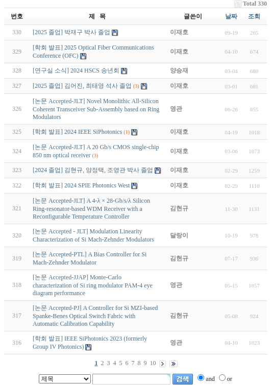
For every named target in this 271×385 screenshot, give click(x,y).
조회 (254, 16)
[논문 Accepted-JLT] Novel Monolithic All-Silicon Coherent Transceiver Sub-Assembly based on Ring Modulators (96, 109)
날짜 (231, 16)
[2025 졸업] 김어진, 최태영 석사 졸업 (82, 85)
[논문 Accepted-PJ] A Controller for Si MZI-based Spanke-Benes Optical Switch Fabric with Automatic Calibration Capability (95, 315)
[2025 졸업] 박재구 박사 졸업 (71, 32)
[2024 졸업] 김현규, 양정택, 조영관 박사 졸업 (93, 170)
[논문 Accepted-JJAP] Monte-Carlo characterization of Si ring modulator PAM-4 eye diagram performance (93, 285)
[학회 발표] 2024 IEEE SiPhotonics (77, 131)
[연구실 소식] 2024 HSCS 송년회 (76, 70)
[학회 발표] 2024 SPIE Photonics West (81, 185)
